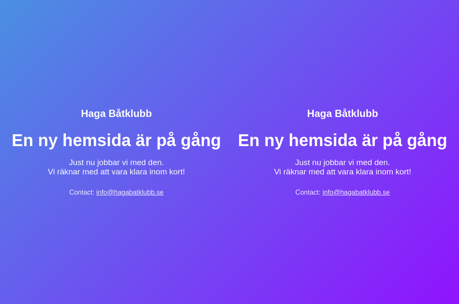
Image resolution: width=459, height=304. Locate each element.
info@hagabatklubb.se (129, 192)
